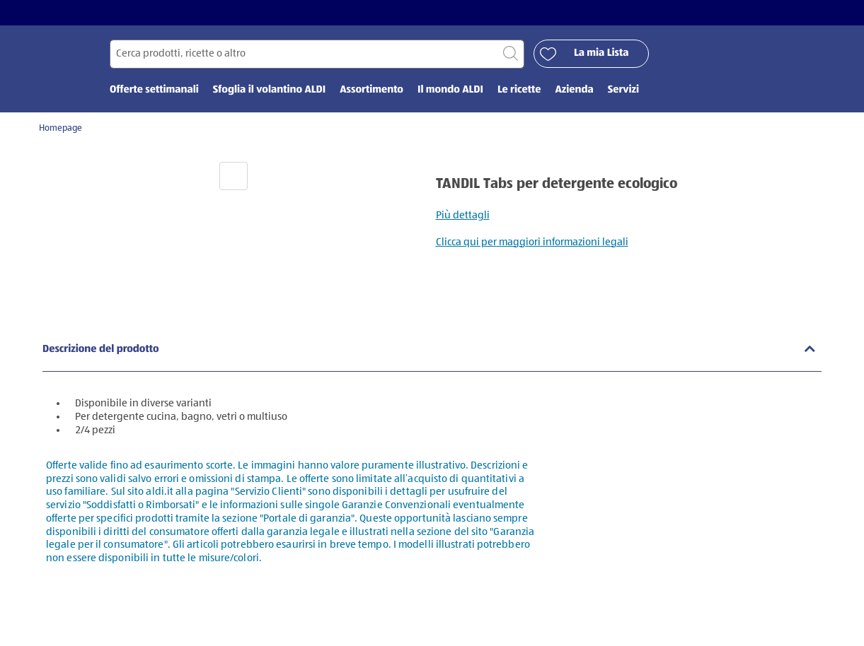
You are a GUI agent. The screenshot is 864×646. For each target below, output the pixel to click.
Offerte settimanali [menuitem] (154, 90)
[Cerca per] (317, 54)
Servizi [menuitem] (623, 90)
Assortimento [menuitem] (371, 90)
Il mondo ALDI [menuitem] (450, 90)
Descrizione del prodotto (100, 349)
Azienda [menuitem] (574, 90)
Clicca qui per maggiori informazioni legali (532, 242)
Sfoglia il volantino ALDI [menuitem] (269, 90)
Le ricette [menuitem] (519, 90)
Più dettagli (463, 215)
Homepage (60, 128)
